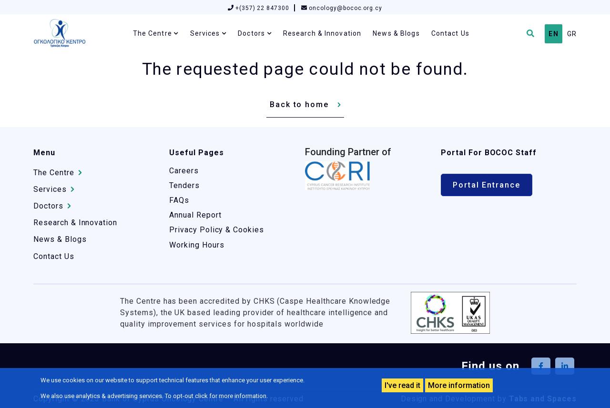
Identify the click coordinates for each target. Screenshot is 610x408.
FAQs (179, 200)
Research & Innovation (322, 33)
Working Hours (196, 244)
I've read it (402, 385)
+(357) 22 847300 (258, 8)
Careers (184, 170)
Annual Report (195, 214)
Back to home (299, 104)
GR (572, 34)
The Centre (152, 33)
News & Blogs (396, 33)
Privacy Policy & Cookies (216, 229)
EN (553, 34)
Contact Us (450, 33)
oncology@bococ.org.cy (341, 8)
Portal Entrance (486, 184)
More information (459, 385)
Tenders (184, 185)
